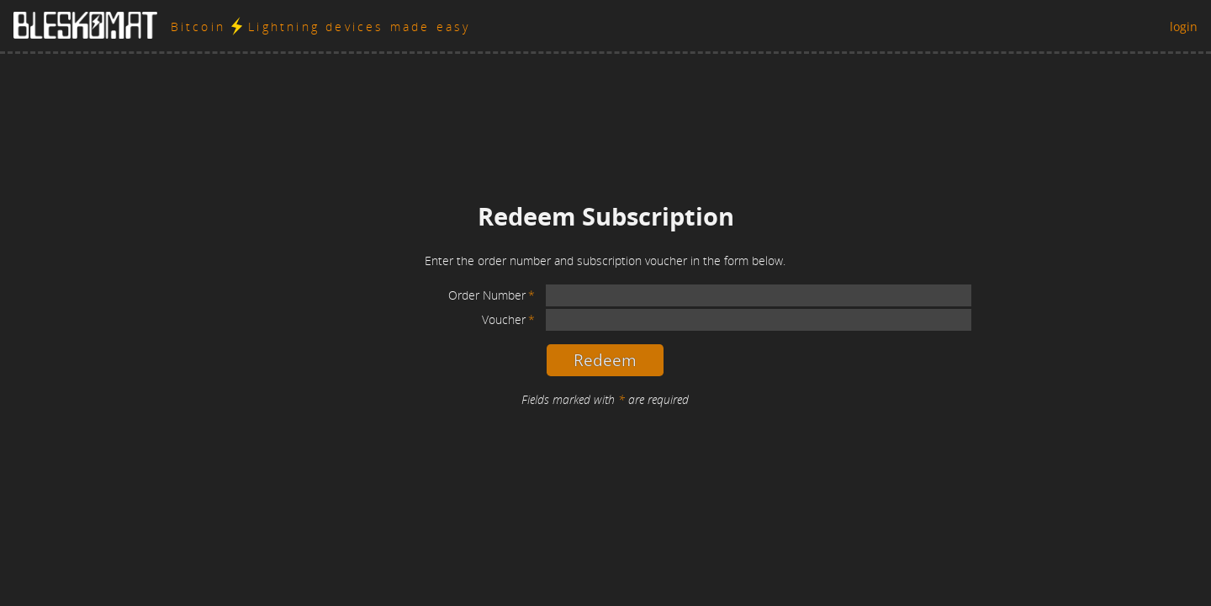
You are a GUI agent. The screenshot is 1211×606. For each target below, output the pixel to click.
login (1184, 27)
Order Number (487, 295)
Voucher (504, 319)
